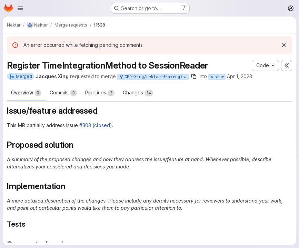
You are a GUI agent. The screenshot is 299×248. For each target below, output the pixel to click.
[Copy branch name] (194, 76)
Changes (138, 93)
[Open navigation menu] (20, 8)
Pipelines (99, 93)
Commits (63, 93)
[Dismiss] (284, 45)
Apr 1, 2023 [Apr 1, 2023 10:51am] (239, 76)
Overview (26, 93)
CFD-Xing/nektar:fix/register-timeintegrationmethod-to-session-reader (154, 77)
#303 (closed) (95, 125)
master (217, 77)
